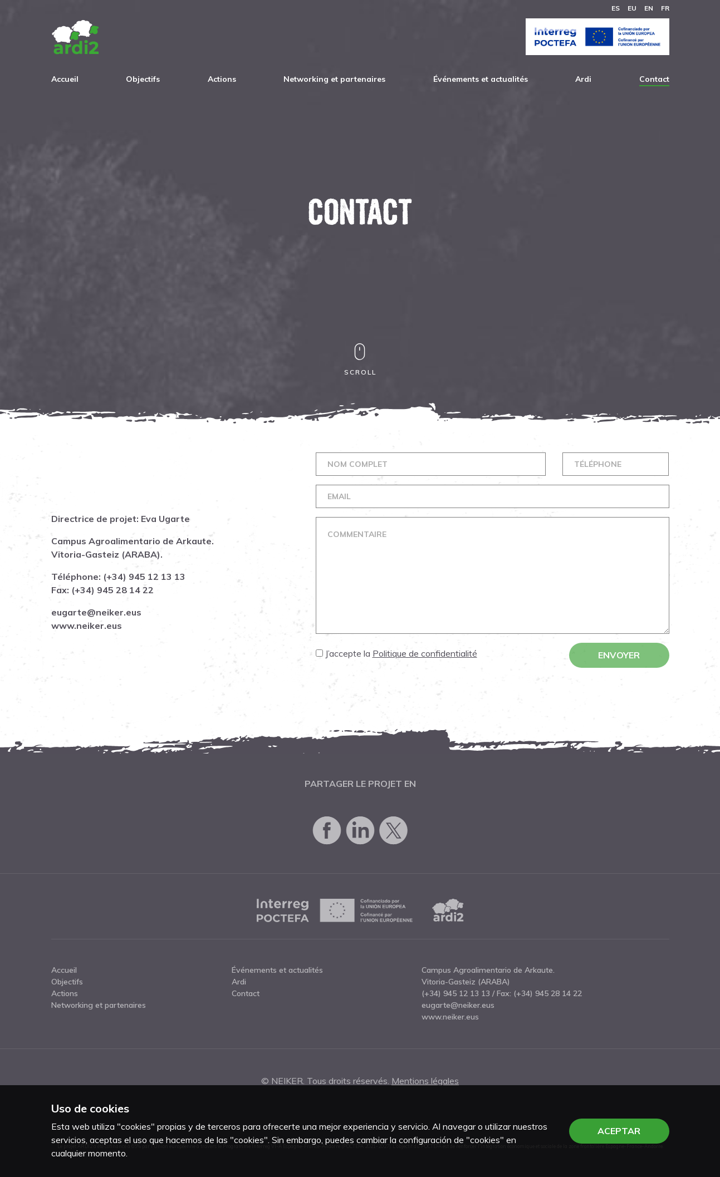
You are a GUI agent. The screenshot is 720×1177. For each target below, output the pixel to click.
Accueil (65, 79)
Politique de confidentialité (430, 653)
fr (665, 8)
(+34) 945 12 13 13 (138, 576)
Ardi (583, 79)
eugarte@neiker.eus (91, 612)
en (648, 8)
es (615, 8)
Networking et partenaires (334, 79)
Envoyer (624, 655)
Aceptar (618, 1130)
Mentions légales (425, 1080)
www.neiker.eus (81, 625)
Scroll (360, 359)
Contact (654, 79)
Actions (222, 79)
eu (632, 8)
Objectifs (143, 79)
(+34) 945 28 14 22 (107, 589)
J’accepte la (401, 653)
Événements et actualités (480, 79)
